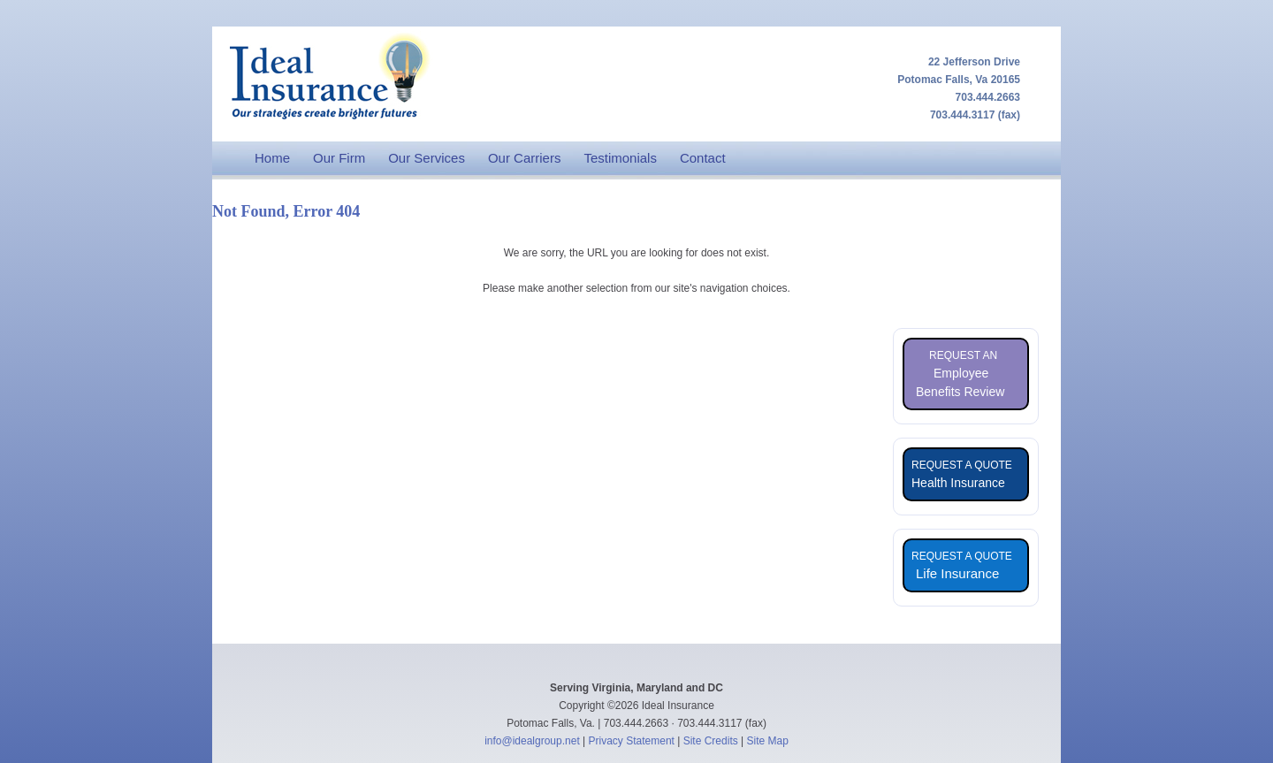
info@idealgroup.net (532, 741)
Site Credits (710, 741)
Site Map (768, 741)
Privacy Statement (632, 741)
